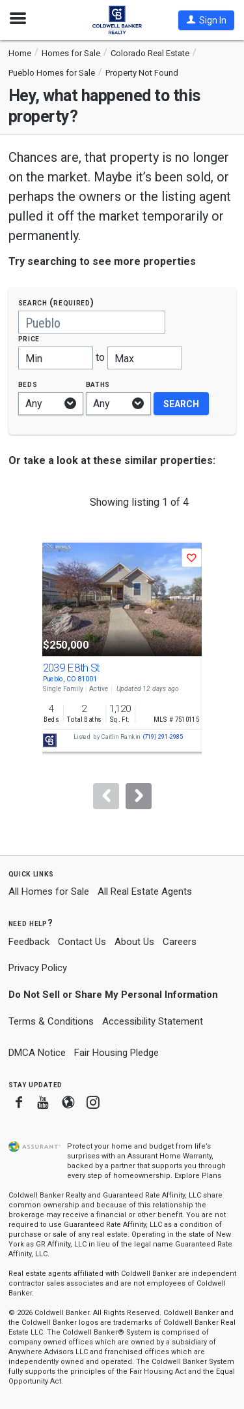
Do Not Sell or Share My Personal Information (113, 994)
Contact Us (82, 942)
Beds (28, 384)
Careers (180, 942)
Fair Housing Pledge (116, 1053)
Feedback (28, 942)
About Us (134, 942)
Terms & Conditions (51, 1021)
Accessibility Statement (152, 1021)
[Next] (139, 796)
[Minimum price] (55, 358)
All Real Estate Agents (145, 891)
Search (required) (56, 302)
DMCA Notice (37, 1053)
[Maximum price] (144, 358)
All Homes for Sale (48, 891)
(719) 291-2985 (162, 737)
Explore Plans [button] (197, 1175)
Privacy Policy (37, 968)
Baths (98, 384)
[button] (206, 20)
